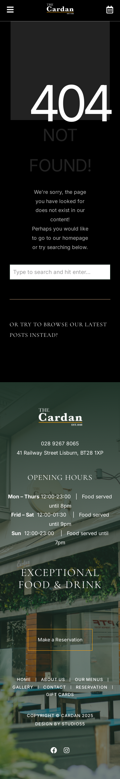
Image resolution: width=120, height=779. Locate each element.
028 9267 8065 (60, 443)
